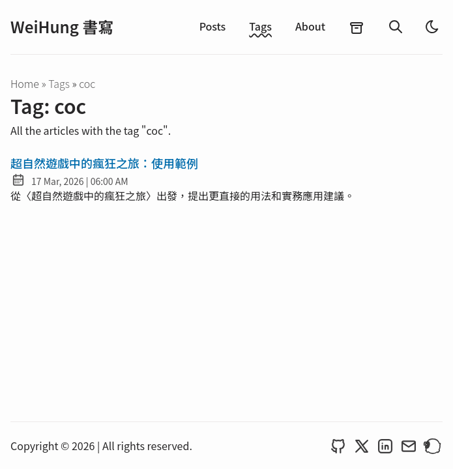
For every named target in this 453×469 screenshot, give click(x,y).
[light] (432, 26)
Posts (212, 26)
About (310, 26)
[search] (396, 26)
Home (24, 83)
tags (60, 83)
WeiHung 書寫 (61, 26)
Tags (260, 26)
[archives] (356, 27)
